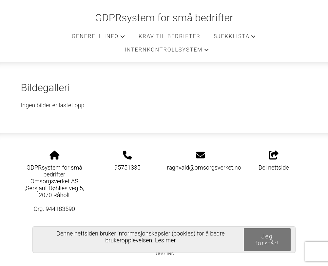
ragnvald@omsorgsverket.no (204, 167)
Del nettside (274, 161)
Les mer (165, 240)
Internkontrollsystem (167, 51)
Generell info (98, 38)
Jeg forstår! (267, 240)
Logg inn (163, 253)
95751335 (127, 167)
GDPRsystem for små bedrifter (164, 18)
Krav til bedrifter (170, 36)
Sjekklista (235, 38)
